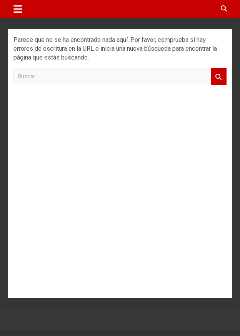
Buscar (219, 76)
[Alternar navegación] (18, 9)
